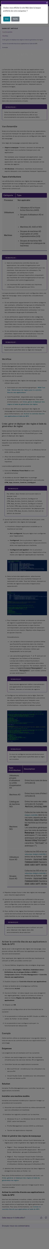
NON (15, 19)
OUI (6, 19)
